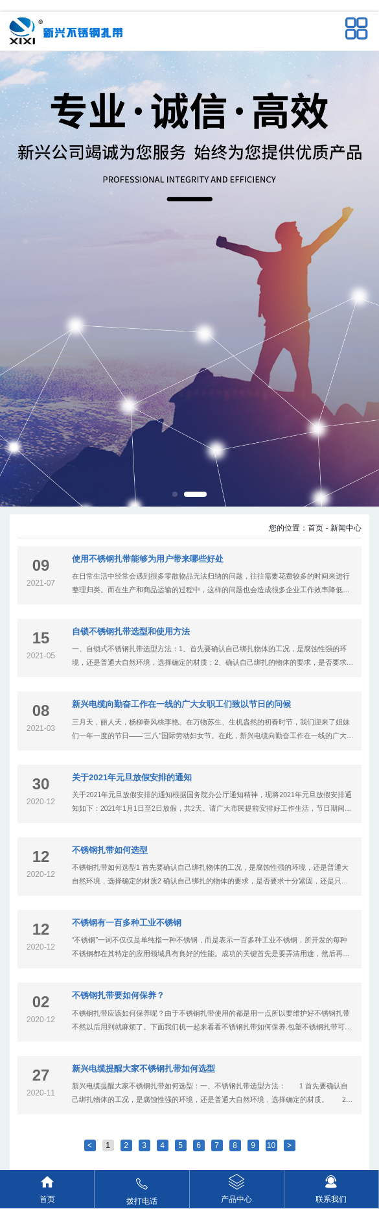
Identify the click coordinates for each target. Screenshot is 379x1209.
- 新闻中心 (344, 528)
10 (271, 1145)
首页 (315, 528)
